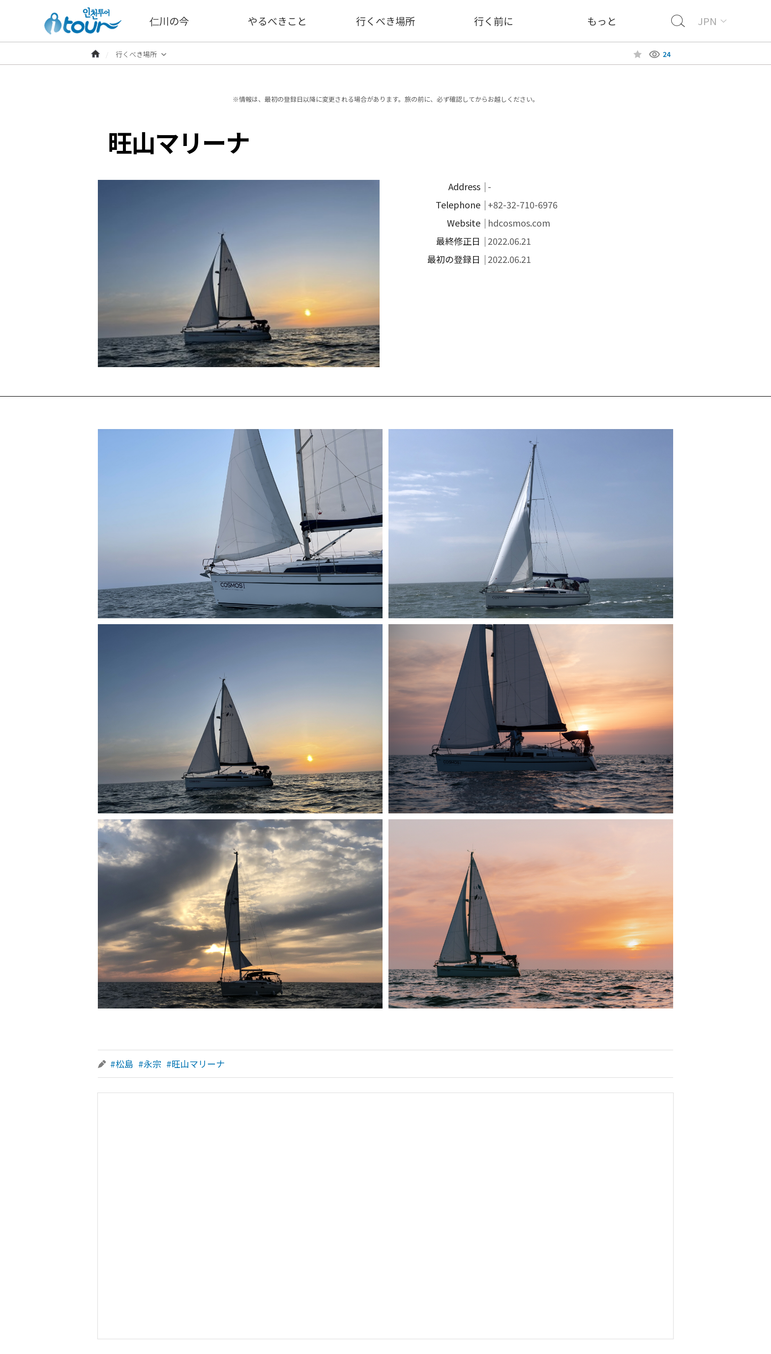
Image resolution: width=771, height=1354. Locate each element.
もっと (602, 21)
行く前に (493, 21)
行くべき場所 (385, 21)
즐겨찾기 (637, 54)
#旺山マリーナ (195, 1064)
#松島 (121, 1064)
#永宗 (149, 1064)
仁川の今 (169, 21)
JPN (707, 21)
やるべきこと (277, 21)
